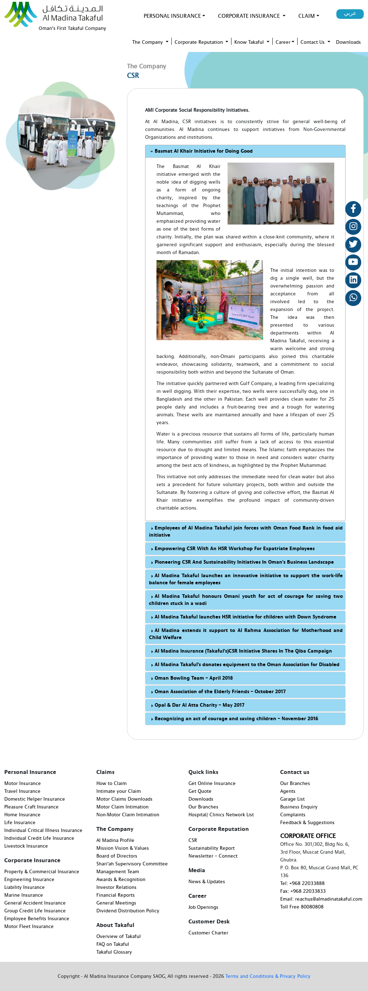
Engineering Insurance (29, 879)
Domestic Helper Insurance (34, 799)
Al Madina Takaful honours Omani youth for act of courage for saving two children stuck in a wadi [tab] (246, 600)
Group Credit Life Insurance (35, 911)
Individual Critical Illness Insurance (43, 830)
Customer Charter (208, 933)
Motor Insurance (22, 783)
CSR (192, 840)
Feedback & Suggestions (307, 823)
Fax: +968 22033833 (303, 891)
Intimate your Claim (118, 791)
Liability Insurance (24, 887)
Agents (287, 791)
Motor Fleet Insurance (29, 926)
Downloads (200, 799)
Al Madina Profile (115, 840)
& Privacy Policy (292, 976)
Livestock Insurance (26, 846)
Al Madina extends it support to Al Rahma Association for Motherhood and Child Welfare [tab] (246, 634)
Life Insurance (20, 823)
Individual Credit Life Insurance (39, 838)
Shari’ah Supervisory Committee (132, 864)
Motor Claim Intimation (122, 807)
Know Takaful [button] (249, 42)
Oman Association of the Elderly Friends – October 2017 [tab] (217, 692)
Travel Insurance (22, 791)
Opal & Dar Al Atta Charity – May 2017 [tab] (197, 705)
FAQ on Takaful (112, 944)
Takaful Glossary (114, 952)
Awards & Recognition (120, 879)
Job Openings (203, 907)
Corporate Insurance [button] (249, 16)
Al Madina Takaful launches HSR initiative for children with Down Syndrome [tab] (242, 617)
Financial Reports (115, 895)
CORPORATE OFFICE (308, 836)
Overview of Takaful (118, 936)
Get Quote (200, 791)
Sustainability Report (211, 848)
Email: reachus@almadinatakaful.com (321, 899)
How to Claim (111, 783)
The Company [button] (148, 42)
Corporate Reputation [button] (199, 42)
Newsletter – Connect (213, 856)
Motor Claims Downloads (124, 799)
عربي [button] (350, 13)
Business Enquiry (299, 807)
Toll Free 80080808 (302, 907)
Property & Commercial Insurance (41, 872)
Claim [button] (306, 16)
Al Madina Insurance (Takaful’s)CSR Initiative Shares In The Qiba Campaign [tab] (240, 651)
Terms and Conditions (250, 976)
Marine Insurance (23, 895)
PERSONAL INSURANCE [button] (172, 16)
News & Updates (206, 882)
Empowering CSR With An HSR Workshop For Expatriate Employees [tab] (232, 549)
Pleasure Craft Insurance (31, 807)
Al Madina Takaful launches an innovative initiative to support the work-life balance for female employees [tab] (246, 579)
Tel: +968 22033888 (302, 883)
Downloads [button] (348, 42)
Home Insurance (22, 815)
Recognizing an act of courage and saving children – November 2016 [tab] (233, 719)
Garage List (292, 799)
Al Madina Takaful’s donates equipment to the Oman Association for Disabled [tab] (244, 665)
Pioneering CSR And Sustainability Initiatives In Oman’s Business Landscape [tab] (241, 562)
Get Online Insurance (212, 783)
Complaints (292, 815)
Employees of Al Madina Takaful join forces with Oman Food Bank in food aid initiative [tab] (246, 531)
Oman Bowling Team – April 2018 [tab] (191, 678)
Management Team (117, 872)
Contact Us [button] (313, 42)
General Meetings (116, 903)
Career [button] (283, 42)
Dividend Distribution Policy (127, 911)
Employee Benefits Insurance (36, 919)
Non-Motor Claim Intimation (127, 815)
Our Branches (203, 807)
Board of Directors (116, 856)
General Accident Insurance (35, 903)
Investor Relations (116, 887)
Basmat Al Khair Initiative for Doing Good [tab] (201, 151)
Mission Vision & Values (122, 848)
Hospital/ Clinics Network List (221, 815)
